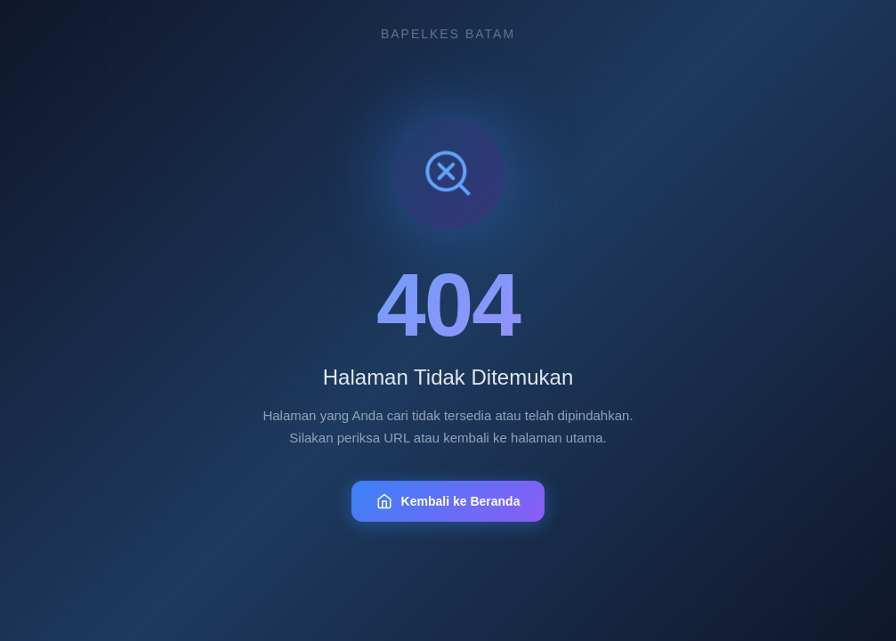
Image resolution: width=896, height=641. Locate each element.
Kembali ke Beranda (448, 501)
